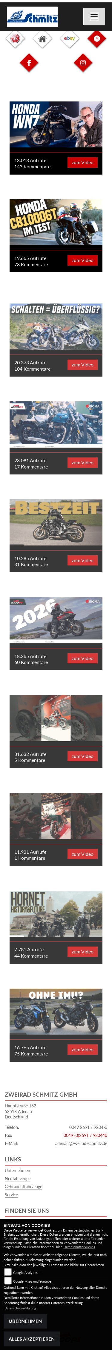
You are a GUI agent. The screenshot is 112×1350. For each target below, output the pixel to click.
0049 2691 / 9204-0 (88, 1127)
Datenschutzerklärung (79, 1247)
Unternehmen (17, 1170)
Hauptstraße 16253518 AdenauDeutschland (20, 1111)
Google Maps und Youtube (32, 1281)
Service (11, 1194)
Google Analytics (25, 1273)
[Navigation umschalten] (94, 16)
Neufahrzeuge (17, 1178)
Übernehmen (25, 1321)
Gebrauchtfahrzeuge (23, 1186)
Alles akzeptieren (32, 1339)
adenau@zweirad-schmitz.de (81, 1143)
